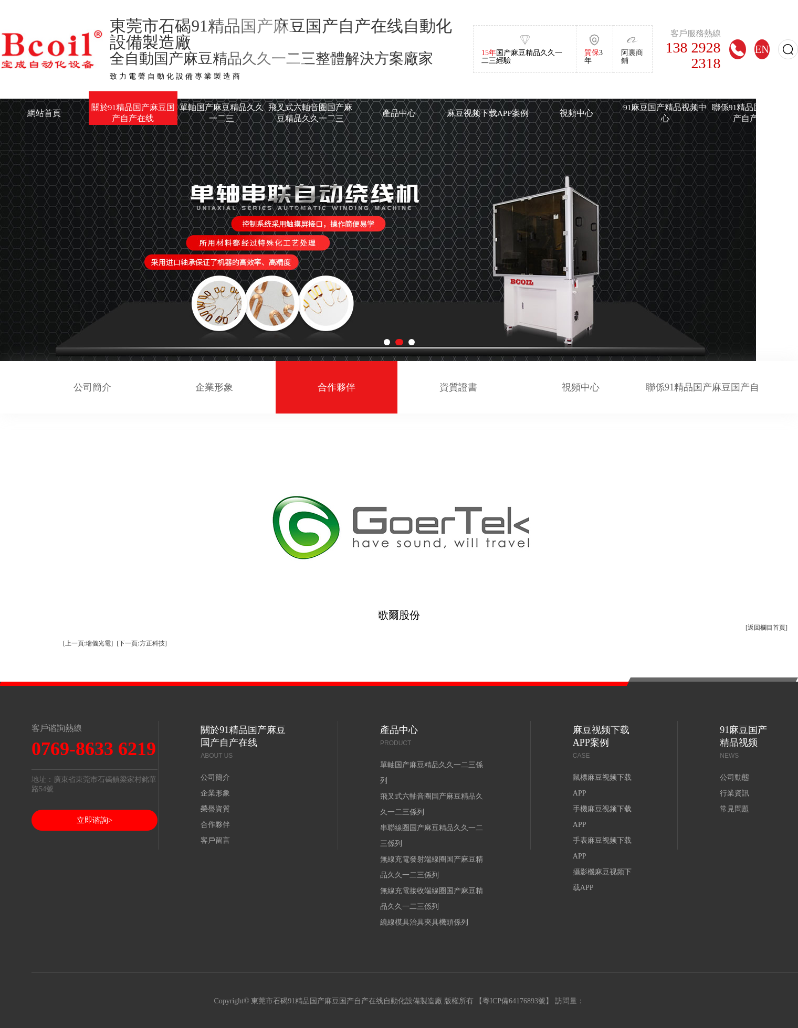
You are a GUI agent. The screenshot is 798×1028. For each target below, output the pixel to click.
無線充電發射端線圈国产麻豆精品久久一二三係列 (431, 867)
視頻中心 (576, 113)
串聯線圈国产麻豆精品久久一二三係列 (431, 835)
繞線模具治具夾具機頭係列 (424, 922)
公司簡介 (92, 387)
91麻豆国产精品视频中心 (665, 113)
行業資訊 (734, 793)
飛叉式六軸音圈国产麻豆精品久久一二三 (310, 113)
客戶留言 (215, 840)
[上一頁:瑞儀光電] (88, 643)
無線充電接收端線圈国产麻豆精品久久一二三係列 (431, 898)
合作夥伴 (336, 387)
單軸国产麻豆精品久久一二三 (222, 113)
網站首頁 (44, 113)
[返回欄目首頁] (767, 627)
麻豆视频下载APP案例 (488, 113)
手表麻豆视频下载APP (602, 848)
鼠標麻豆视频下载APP (602, 785)
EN (762, 49)
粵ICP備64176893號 (513, 1001)
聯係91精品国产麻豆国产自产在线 (702, 398)
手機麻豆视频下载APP (602, 817)
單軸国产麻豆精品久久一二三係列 (431, 773)
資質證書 (458, 387)
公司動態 (734, 777)
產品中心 (399, 113)
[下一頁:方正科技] (141, 643)
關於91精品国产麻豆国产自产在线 (133, 113)
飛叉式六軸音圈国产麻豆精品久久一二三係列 (431, 804)
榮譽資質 (215, 809)
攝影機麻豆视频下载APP (602, 880)
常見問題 (734, 809)
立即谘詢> (94, 820)
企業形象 (214, 387)
